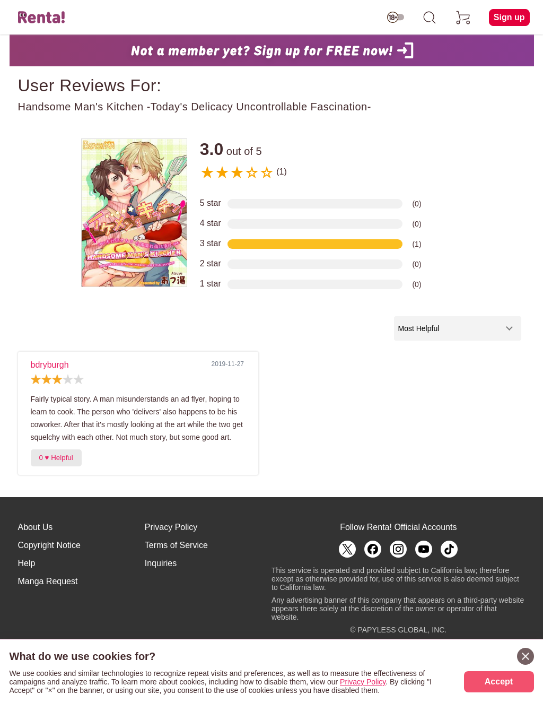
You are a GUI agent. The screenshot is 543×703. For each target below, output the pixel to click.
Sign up (509, 17)
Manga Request (48, 581)
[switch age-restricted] (395, 17)
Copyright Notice (49, 545)
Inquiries (161, 563)
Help (27, 563)
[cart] (463, 17)
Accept (499, 681)
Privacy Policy (171, 527)
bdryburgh (50, 364)
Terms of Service (176, 545)
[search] (429, 17)
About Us (35, 527)
